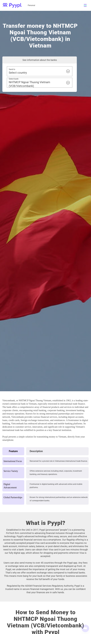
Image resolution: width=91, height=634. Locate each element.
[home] (12, 5)
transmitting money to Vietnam (51, 436)
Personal (31, 5)
